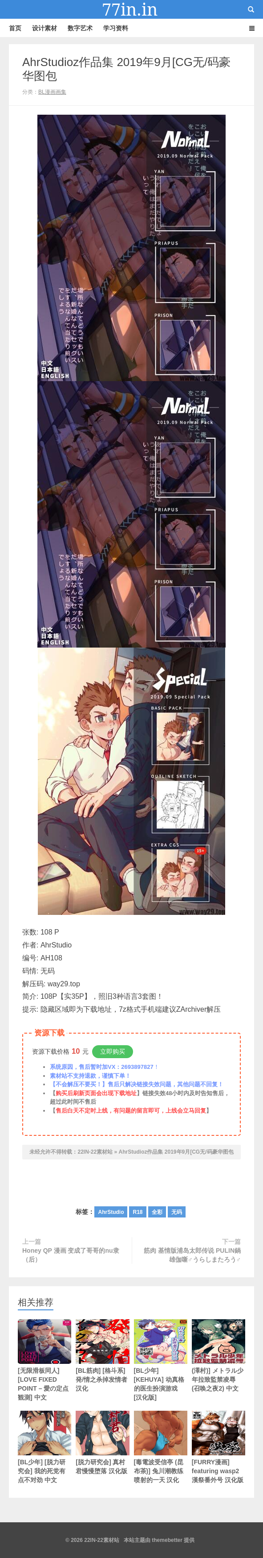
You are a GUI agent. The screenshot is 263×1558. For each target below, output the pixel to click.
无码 (176, 1212)
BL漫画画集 (52, 92)
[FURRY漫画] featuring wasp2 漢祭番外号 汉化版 (218, 1447)
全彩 (157, 1212)
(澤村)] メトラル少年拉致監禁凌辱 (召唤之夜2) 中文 (218, 1355)
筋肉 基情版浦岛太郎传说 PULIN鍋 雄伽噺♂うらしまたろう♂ (192, 1255)
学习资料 (115, 28)
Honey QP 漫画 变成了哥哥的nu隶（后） (70, 1255)
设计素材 (44, 28)
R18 (137, 1212)
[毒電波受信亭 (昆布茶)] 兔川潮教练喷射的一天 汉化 (160, 1447)
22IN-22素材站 (131, 9)
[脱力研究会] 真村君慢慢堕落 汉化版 (102, 1443)
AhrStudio (111, 1212)
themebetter (167, 1540)
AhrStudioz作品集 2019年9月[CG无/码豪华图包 (176, 1152)
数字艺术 (80, 28)
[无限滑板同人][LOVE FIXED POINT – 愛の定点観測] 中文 (44, 1360)
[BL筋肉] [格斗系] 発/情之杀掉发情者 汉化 (102, 1355)
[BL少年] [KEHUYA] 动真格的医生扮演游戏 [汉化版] (160, 1360)
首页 (15, 28)
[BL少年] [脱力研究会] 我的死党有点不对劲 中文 (44, 1447)
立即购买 (112, 1051)
